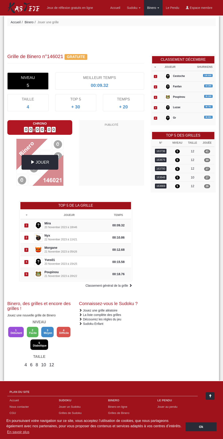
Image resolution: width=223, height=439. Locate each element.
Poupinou (51, 272)
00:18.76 (118, 274)
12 (51, 364)
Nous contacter (19, 406)
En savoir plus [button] (18, 432)
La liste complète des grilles (102, 315)
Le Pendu (172, 8)
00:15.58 (118, 262)
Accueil (115, 8)
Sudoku (133, 8)
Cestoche (174, 76)
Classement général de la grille (109, 285)
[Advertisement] (111, 41)
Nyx (47, 235)
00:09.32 (118, 225)
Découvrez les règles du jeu (102, 319)
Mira (47, 223)
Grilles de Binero (118, 413)
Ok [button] (201, 427)
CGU (13, 413)
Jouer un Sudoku (69, 406)
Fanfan (173, 86)
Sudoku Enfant (93, 323)
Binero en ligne (117, 406)
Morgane (50, 247)
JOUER (40, 162)
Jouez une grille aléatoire (100, 310)
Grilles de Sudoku (70, 413)
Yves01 (49, 260)
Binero (153, 8)
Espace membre (199, 8)
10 (43, 364)
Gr (170, 118)
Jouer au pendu (167, 406)
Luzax (172, 107)
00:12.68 (118, 249)
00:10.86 (118, 237)
